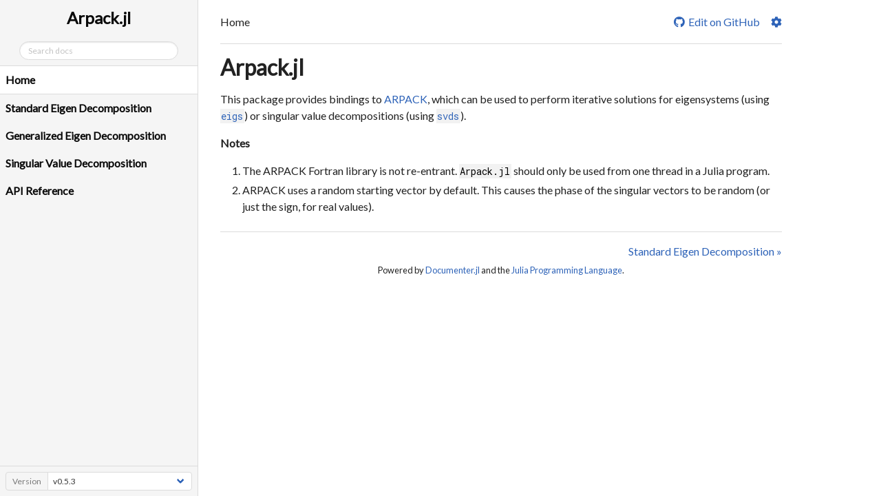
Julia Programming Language (566, 270)
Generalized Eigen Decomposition (86, 135)
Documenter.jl (452, 270)
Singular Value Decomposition (76, 162)
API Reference (40, 190)
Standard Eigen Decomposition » (705, 251)
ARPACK (405, 98)
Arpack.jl (262, 67)
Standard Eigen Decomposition (78, 107)
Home (20, 79)
